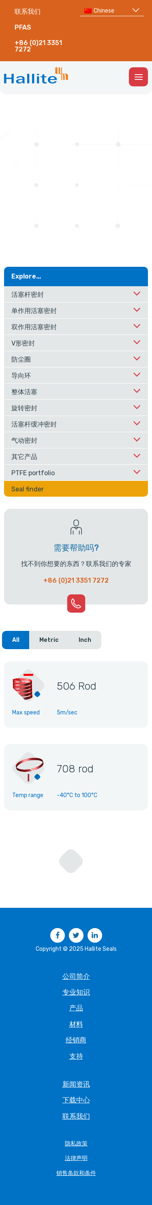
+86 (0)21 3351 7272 (38, 46)
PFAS (23, 27)
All (15, 640)
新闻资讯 (76, 1084)
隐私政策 (76, 1143)
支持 (76, 1056)
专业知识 (76, 992)
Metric (49, 640)
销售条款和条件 (76, 1173)
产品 (76, 1008)
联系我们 (28, 11)
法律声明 (76, 1158)
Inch (85, 640)
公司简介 (76, 976)
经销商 (76, 1040)
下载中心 (76, 1100)
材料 (76, 1024)
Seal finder (27, 489)
